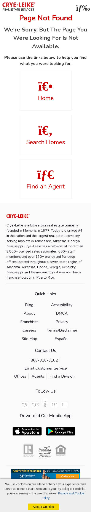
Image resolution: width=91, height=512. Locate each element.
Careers (29, 330)
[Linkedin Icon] (34, 404)
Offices (20, 376)
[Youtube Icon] (44, 401)
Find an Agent (45, 179)
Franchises (29, 321)
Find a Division (62, 376)
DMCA (62, 313)
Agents (38, 376)
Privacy (62, 321)
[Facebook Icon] (24, 404)
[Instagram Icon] (64, 404)
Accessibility (61, 304)
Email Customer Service (45, 368)
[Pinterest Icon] (54, 404)
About (29, 313)
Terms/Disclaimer (62, 330)
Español (62, 338)
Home (45, 91)
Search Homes (45, 135)
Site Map (29, 338)
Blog (29, 304)
